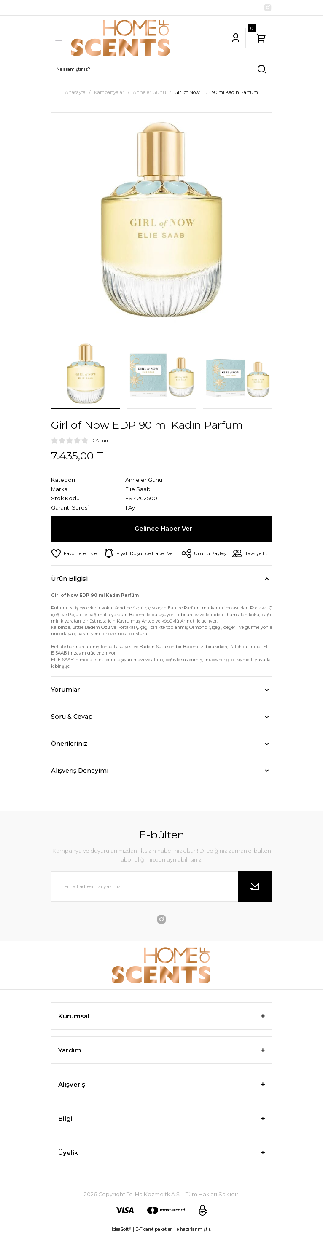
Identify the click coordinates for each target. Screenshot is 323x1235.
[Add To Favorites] (74, 553)
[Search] (161, 69)
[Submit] (255, 886)
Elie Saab (138, 489)
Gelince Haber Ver (163, 528)
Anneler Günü (143, 480)
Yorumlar (65, 689)
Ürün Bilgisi (69, 579)
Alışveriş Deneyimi (79, 770)
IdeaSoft (121, 1229)
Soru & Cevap (72, 716)
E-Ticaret (144, 1229)
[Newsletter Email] (161, 886)
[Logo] (121, 38)
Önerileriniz (69, 743)
